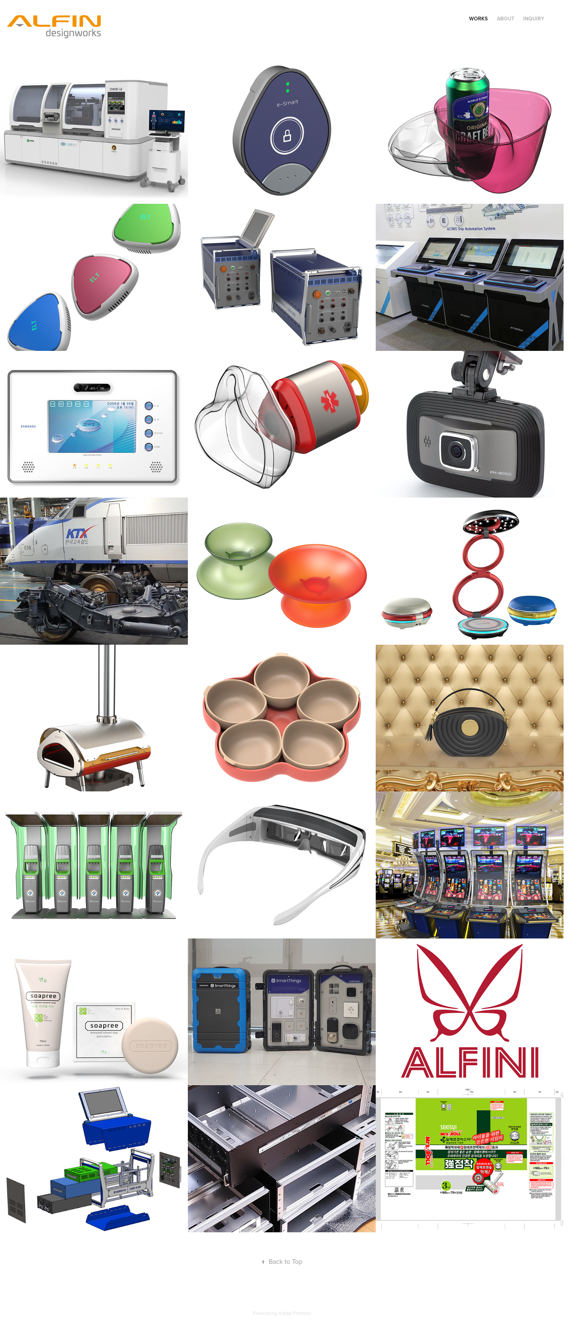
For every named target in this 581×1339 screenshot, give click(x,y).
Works (478, 18)
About (505, 18)
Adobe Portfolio (294, 1313)
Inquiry (533, 18)
